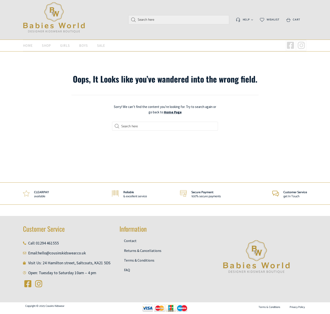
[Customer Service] (275, 193)
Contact (130, 240)
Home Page (172, 112)
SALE (101, 45)
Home (28, 45)
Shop (46, 45)
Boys (83, 45)
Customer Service (295, 192)
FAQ (127, 270)
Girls (65, 45)
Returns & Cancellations (142, 250)
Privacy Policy (297, 307)
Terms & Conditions (139, 260)
